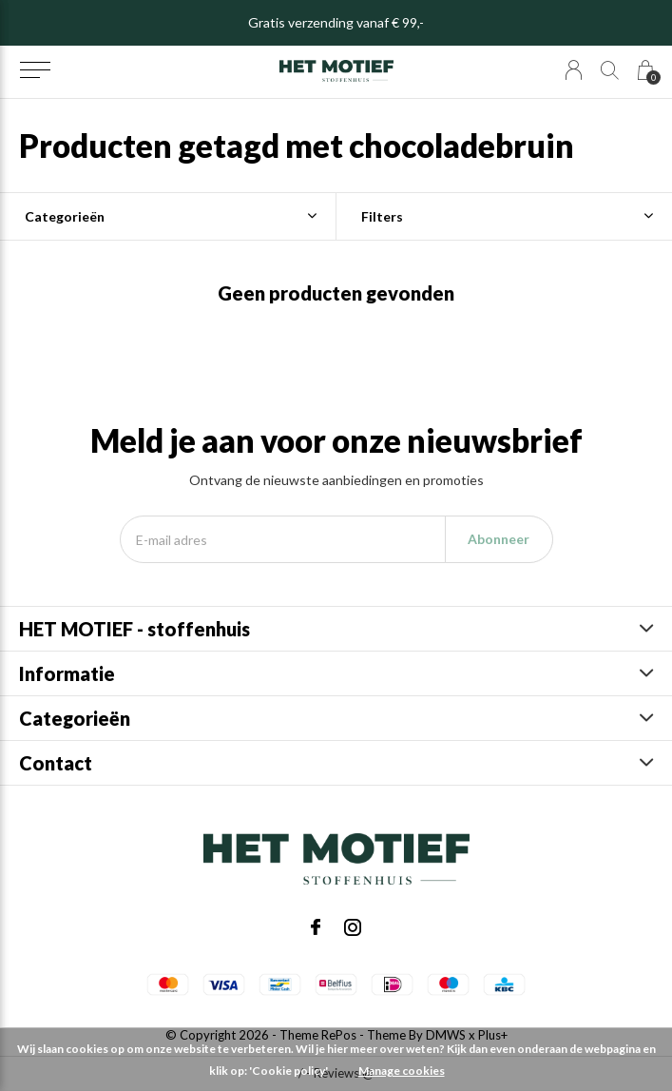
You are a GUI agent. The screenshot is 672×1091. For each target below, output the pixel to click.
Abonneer (498, 539)
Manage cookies (401, 1070)
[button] (34, 70)
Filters (382, 216)
